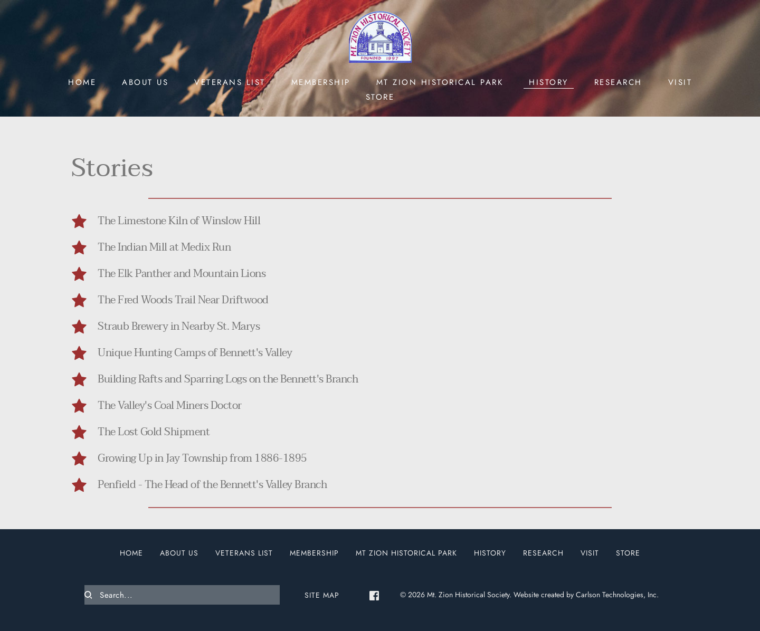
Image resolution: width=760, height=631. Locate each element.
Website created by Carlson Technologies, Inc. (586, 594)
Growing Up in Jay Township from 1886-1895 (202, 458)
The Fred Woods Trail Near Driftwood (183, 300)
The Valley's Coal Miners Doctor (170, 406)
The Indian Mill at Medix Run (164, 247)
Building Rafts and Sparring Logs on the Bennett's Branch (228, 379)
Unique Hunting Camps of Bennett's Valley (195, 353)
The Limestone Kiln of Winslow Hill (179, 221)
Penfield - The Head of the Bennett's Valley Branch (212, 485)
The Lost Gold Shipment (154, 432)
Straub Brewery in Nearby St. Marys (179, 327)
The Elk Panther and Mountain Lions (181, 274)
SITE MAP (322, 595)
